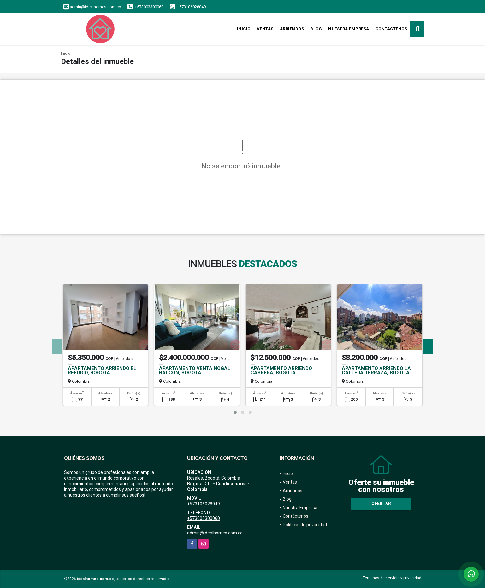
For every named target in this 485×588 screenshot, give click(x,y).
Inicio (244, 28)
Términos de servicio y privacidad (392, 578)
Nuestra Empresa (348, 28)
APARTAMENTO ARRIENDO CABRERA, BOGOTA (281, 370)
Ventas (265, 28)
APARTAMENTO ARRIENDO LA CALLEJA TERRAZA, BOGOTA (376, 370)
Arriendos (292, 28)
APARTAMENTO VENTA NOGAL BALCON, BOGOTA (194, 370)
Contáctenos (391, 28)
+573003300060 (149, 6)
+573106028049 (191, 6)
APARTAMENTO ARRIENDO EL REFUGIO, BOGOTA (102, 370)
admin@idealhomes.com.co (215, 532)
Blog (316, 28)
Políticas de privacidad (305, 524)
